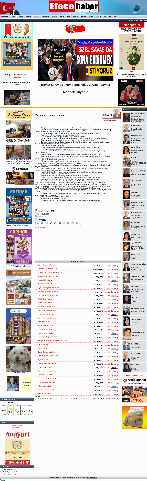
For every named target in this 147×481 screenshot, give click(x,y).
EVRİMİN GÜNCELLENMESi (137, 268)
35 (114, 398)
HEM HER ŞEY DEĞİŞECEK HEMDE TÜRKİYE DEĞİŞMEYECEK (137, 119)
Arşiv (115, 16)
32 (107, 398)
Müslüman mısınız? (137, 312)
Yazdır (44, 220)
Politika (20, 16)
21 (79, 398)
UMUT (133, 258)
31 (104, 398)
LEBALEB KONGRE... (135, 369)
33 (109, 398)
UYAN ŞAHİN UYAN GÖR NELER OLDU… (138, 140)
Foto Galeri (107, 16)
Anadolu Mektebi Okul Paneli (137, 290)
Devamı (27, 385)
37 (119, 398)
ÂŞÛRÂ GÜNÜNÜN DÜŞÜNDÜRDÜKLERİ (138, 217)
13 (58, 398)
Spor (68, 16)
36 (117, 398)
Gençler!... (134, 301)
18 (71, 398)
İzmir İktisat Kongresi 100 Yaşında (138, 227)
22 (81, 398)
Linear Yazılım (92, 478)
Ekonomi (28, 16)
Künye (91, 16)
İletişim (98, 16)
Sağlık (36, 16)
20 (76, 398)
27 (94, 398)
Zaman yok (135, 323)
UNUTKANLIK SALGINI (136, 358)
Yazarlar (83, 16)
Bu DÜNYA (135, 335)
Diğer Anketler (16, 427)
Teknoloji (54, 16)
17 (69, 398)
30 (101, 398)
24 (86, 398)
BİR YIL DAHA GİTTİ (138, 174)
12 (56, 398)
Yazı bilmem (135, 347)
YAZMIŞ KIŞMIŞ (136, 196)
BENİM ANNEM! (136, 238)
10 (51, 398)
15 (63, 398)
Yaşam (62, 16)
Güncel (13, 16)
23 (84, 398)
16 (66, 398)
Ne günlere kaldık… (138, 279)
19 (74, 398)
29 (99, 398)
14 (61, 398)
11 (53, 398)
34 (112, 398)
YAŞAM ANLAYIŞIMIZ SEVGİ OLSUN (138, 163)
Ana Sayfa (4, 16)
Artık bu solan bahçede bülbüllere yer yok (137, 248)
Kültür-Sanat (45, 16)
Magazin (75, 16)
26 (91, 398)
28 (96, 398)
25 (89, 398)
